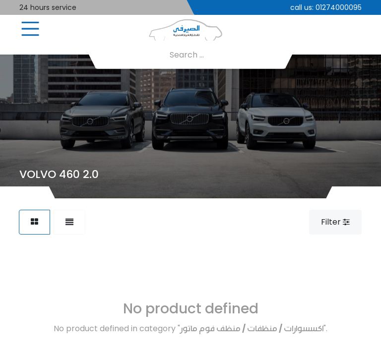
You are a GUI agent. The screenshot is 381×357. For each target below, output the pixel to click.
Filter (335, 222)
